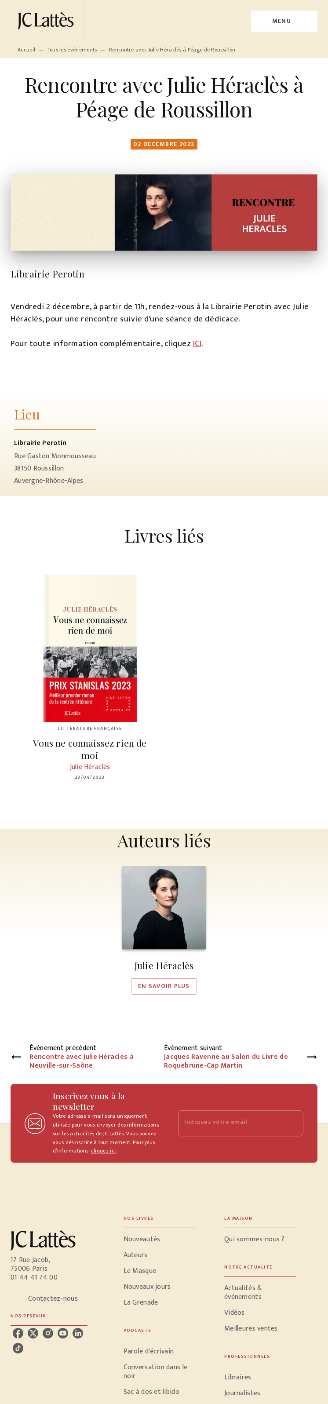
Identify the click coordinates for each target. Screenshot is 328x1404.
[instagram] (47, 1333)
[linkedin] (77, 1333)
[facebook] (18, 1333)
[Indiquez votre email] (229, 1123)
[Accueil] (47, 21)
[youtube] (62, 1333)
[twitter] (33, 1333)
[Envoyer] (292, 1123)
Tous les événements (72, 49)
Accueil (26, 49)
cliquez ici (103, 1151)
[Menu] (284, 21)
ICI (197, 343)
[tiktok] (18, 1348)
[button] (164, 930)
